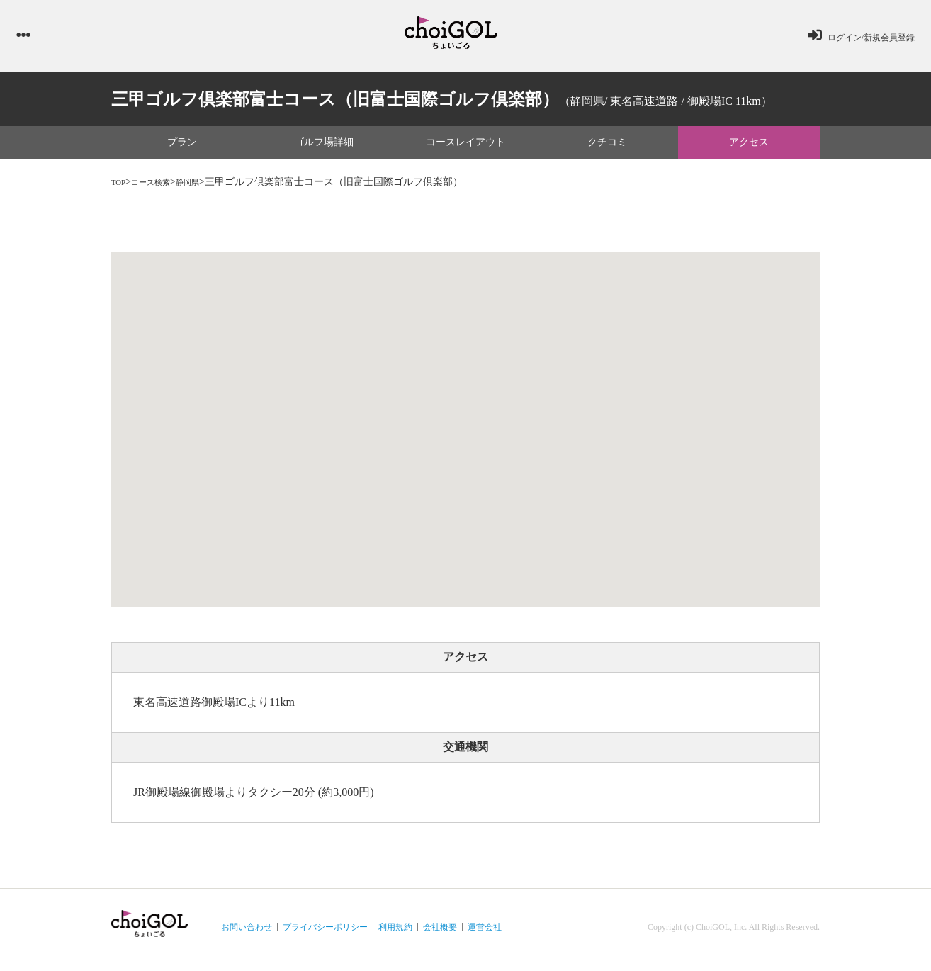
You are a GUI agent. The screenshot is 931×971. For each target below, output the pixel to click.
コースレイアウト (465, 148)
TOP (120, 188)
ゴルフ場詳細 (324, 148)
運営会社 (485, 933)
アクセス (749, 148)
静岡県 (205, 188)
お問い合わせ (246, 933)
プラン (182, 148)
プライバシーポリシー (325, 933)
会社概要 (440, 933)
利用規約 (395, 933)
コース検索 (160, 188)
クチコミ (607, 148)
